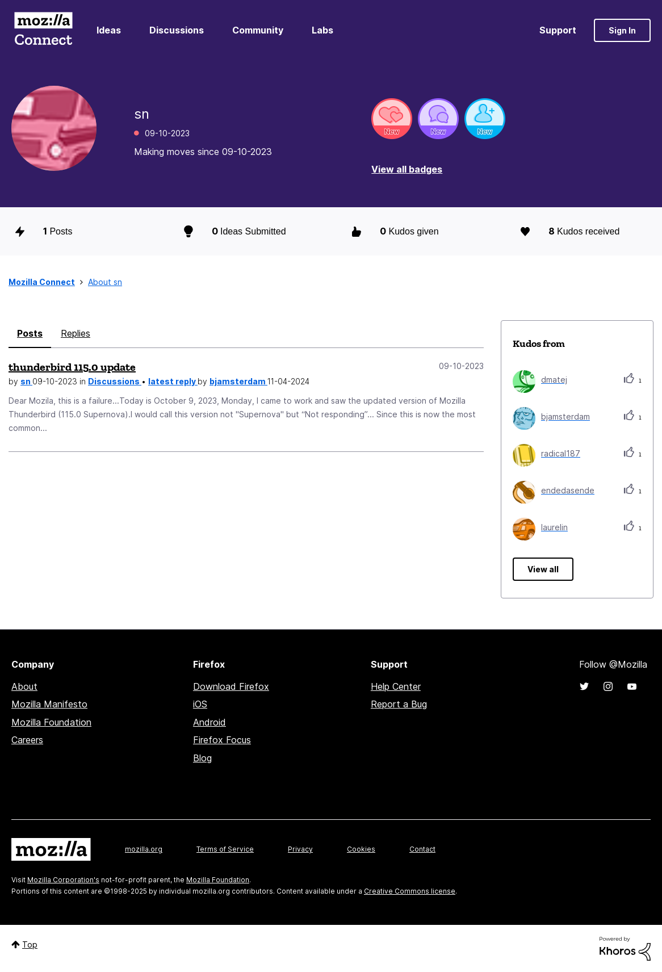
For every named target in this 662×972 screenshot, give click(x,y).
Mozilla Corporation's (63, 879)
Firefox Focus (222, 739)
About (24, 686)
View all (543, 569)
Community (257, 30)
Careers (27, 739)
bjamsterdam (238, 381)
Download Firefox (231, 686)
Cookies (361, 849)
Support (557, 30)
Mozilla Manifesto (49, 704)
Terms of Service (225, 849)
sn (26, 381)
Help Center (396, 686)
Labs (322, 30)
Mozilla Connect (43, 30)
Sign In (622, 30)
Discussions (176, 30)
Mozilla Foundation (51, 722)
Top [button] (29, 944)
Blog (202, 758)
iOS (200, 704)
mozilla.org (143, 849)
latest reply (173, 381)
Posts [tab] (30, 333)
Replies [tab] (75, 333)
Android (209, 722)
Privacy (300, 849)
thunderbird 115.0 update (72, 367)
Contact (422, 849)
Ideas (109, 30)
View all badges (406, 169)
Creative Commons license (409, 891)
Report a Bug (399, 704)
